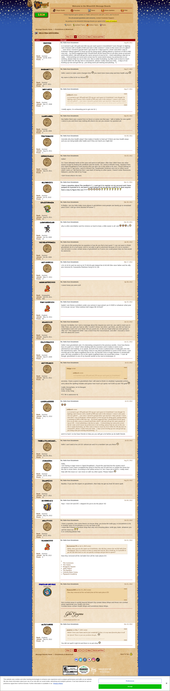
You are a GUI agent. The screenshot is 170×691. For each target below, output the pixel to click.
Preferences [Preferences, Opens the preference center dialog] (130, 681)
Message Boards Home (44, 29)
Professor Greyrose (47, 584)
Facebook (115, 15)
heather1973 (47, 182)
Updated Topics (80, 25)
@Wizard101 (94, 15)
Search (69, 25)
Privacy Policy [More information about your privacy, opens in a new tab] (58, 683)
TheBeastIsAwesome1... (47, 441)
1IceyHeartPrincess (47, 242)
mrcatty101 (47, 520)
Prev (67, 37)
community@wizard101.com (71, 620)
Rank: (38, 56)
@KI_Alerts (105, 15)
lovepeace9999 (47, 401)
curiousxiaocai (47, 156)
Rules (104, 25)
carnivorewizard (47, 222)
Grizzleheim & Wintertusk (64, 29)
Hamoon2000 (47, 540)
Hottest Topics (93, 25)
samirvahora (47, 116)
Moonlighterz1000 (47, 282)
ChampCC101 (47, 481)
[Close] (166, 683)
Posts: (39, 59)
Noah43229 (47, 322)
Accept (130, 686)
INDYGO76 (47, 89)
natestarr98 (47, 624)
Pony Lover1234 (47, 302)
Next (89, 37)
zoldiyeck (47, 43)
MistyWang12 (47, 363)
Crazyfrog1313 (47, 342)
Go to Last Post (98, 37)
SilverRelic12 (47, 501)
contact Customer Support (105, 18)
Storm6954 (47, 461)
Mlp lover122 (47, 262)
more (125, 94)
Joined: (39, 58)
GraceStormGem (47, 202)
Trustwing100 (47, 136)
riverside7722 (47, 69)
